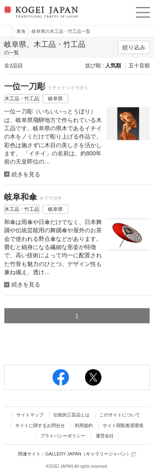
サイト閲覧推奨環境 (123, 425)
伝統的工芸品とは (71, 414)
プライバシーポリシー (62, 435)
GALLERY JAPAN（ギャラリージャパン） (90, 454)
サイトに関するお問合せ (40, 425)
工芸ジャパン (4, 31)
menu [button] (143, 11)
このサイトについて (119, 414)
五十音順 (139, 65)
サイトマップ (30, 414)
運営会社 (105, 435)
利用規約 (84, 425)
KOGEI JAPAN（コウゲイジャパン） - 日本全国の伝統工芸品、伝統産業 (40, 18)
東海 (20, 31)
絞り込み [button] (133, 47)
